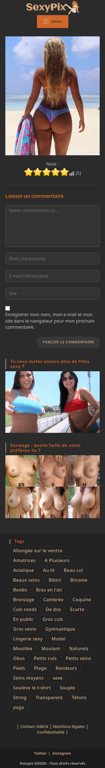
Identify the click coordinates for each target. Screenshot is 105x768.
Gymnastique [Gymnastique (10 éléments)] (60, 629)
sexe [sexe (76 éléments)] (58, 678)
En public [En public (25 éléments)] (23, 619)
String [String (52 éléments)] (20, 697)
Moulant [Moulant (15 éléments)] (50, 648)
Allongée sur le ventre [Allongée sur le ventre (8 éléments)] (37, 551)
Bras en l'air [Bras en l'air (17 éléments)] (49, 590)
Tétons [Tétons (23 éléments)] (79, 697)
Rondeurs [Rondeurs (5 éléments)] (66, 668)
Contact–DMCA (34, 726)
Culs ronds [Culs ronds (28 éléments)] (25, 609)
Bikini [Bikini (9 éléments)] (55, 580)
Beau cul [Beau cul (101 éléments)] (73, 570)
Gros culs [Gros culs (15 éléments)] (53, 619)
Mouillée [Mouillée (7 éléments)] (22, 648)
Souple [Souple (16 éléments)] (67, 688)
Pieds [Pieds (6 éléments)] (19, 668)
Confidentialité (51, 732)
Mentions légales (69, 726)
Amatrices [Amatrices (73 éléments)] (24, 560)
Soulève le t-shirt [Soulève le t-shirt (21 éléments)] (32, 688)
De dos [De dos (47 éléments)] (53, 609)
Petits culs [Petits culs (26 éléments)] (45, 658)
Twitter (40, 753)
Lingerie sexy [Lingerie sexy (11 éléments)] (28, 639)
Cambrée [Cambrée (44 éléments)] (53, 599)
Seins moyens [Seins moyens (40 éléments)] (28, 678)
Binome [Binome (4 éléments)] (78, 580)
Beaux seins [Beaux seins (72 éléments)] (26, 580)
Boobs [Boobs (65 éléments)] (20, 590)
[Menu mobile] (52, 21)
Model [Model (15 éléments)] (59, 639)
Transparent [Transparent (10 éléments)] (49, 697)
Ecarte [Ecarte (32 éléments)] (77, 609)
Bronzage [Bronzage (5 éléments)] (23, 599)
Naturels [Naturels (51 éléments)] (78, 648)
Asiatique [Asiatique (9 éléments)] (23, 570)
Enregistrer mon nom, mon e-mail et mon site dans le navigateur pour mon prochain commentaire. (50, 320)
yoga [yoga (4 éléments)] (18, 707)
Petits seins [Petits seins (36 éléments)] (78, 658)
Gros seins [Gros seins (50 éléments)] (24, 629)
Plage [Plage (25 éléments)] (40, 668)
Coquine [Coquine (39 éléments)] (82, 599)
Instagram (61, 753)
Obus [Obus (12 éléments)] (19, 658)
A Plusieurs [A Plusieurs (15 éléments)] (57, 560)
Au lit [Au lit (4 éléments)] (49, 570)
